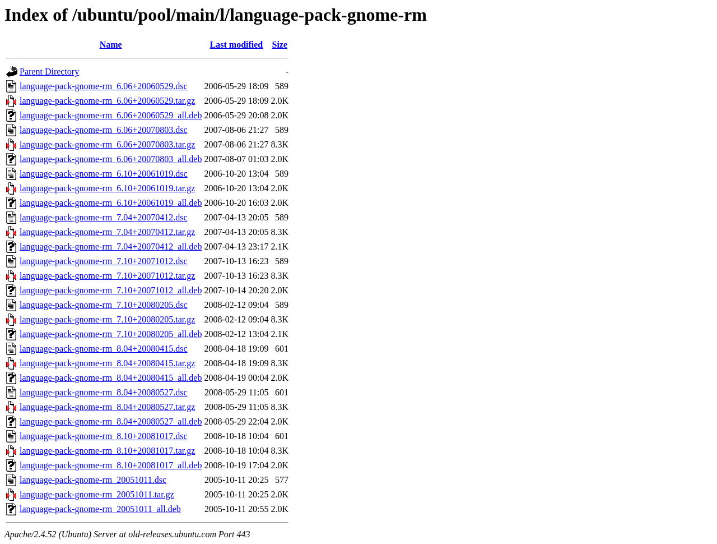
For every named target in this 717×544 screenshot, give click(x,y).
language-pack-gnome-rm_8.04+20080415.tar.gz (107, 363)
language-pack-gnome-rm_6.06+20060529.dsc (104, 86)
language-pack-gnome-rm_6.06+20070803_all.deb (111, 159)
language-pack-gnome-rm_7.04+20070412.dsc (104, 217)
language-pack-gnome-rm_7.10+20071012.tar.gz (107, 275)
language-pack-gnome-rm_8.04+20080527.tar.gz (107, 407)
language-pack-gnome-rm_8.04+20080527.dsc (104, 392)
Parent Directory (49, 71)
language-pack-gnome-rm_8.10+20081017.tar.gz (107, 450)
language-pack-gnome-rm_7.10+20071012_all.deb (111, 290)
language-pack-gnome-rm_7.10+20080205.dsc (104, 305)
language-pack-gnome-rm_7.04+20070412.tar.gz (107, 232)
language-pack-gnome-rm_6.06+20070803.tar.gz (107, 144)
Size (279, 44)
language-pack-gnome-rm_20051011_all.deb (100, 509)
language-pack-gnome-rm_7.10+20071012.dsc (104, 261)
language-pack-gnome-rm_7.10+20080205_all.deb (111, 334)
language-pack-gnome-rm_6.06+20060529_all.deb (111, 115)
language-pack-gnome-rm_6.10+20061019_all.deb (111, 203)
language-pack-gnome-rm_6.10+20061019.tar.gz (107, 188)
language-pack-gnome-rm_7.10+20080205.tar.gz (107, 319)
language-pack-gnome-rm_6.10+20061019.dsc (104, 173)
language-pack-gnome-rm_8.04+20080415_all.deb (111, 377)
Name (111, 44)
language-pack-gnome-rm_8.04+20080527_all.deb (111, 421)
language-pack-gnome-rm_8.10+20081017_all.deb (111, 465)
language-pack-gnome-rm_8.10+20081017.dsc (104, 436)
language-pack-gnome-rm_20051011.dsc (93, 480)
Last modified (236, 44)
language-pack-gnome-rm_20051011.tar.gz (97, 494)
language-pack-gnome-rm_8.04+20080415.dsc (104, 348)
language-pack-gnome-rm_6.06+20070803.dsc (104, 130)
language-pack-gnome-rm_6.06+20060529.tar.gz (107, 100)
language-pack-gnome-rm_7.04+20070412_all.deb (111, 246)
